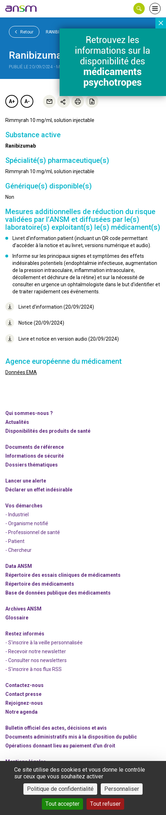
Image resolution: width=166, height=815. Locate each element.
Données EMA (21, 372)
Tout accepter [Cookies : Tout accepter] (62, 803)
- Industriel (17, 514)
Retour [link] (24, 31)
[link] (21, 8)
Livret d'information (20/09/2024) (49, 306)
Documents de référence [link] (34, 447)
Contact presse (23, 694)
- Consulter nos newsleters (36, 660)
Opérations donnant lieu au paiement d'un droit (60, 746)
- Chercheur (18, 550)
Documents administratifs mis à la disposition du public (71, 737)
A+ (12, 101)
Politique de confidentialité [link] (60, 788)
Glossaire (16, 617)
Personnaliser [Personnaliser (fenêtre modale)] (121, 788)
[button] (139, 8)
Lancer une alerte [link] (25, 481)
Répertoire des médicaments (39, 584)
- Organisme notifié (26, 523)
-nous (24, 703)
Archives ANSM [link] (23, 609)
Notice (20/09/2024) (34, 322)
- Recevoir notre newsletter (35, 651)
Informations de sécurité (34, 456)
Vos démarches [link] (24, 505)
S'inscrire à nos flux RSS (35, 669)
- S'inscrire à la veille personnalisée (44, 642)
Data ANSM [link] (18, 566)
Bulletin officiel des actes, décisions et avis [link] (56, 728)
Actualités (17, 422)
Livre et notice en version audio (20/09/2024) (62, 338)
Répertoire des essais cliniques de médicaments (63, 575)
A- (27, 101)
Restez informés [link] (24, 633)
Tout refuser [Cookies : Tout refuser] (105, 803)
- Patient (14, 541)
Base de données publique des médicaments (58, 593)
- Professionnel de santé (32, 532)
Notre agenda (21, 712)
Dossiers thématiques (31, 465)
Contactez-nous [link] (24, 685)
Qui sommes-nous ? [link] (29, 413)
